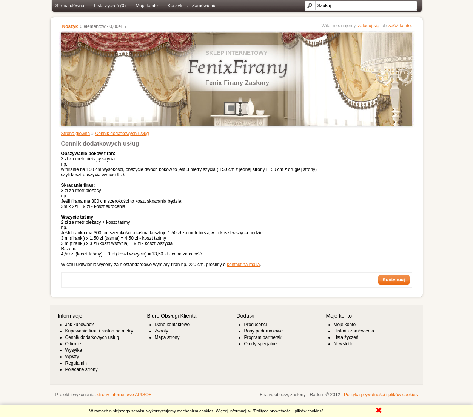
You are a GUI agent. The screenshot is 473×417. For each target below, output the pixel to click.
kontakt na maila (243, 264)
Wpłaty (72, 356)
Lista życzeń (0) (110, 5)
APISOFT (144, 394)
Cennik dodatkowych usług (122, 133)
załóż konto (399, 25)
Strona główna (70, 5)
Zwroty (161, 331)
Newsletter (344, 343)
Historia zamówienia (354, 331)
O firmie (73, 343)
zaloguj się (368, 25)
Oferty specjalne (260, 343)
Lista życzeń (346, 337)
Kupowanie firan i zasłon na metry (99, 331)
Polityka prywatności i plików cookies (381, 394)
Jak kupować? (79, 324)
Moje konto (147, 5)
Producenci (255, 324)
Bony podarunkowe (263, 331)
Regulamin (76, 363)
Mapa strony (167, 337)
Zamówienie (204, 5)
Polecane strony (81, 369)
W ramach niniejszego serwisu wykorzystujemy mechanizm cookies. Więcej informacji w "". (206, 411)
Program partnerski (263, 337)
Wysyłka (73, 350)
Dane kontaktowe (172, 324)
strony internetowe (115, 394)
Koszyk (175, 5)
